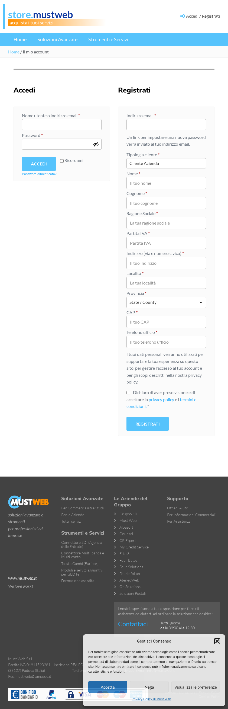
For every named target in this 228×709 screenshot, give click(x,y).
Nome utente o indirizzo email (59, 115)
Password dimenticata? (39, 174)
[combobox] (166, 302)
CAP (132, 312)
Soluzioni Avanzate (57, 39)
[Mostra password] (96, 144)
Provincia (136, 293)
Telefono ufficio (141, 332)
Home (20, 39)
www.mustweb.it (22, 577)
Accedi (39, 163)
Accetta (108, 687)
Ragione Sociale (142, 213)
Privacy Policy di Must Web (151, 699)
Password (41, 135)
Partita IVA (138, 233)
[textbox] (166, 302)
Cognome (136, 193)
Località (135, 273)
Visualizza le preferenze (195, 687)
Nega (149, 687)
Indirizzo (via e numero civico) (155, 253)
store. (40, 14)
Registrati (147, 423)
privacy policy (161, 399)
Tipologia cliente (142, 154)
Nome (133, 173)
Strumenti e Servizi (108, 39)
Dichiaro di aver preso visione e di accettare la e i (161, 399)
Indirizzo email (149, 115)
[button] (217, 641)
